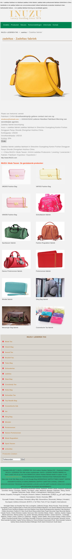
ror (24, 479)
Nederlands (46, 494)
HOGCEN (4, 484)
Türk (42, 502)
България (8, 502)
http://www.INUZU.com (9, 158)
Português (16, 494)
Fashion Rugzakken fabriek (45, 243)
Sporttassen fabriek (9, 243)
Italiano (38, 494)
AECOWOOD (28, 484)
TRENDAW (19, 484)
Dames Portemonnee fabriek (12, 271)
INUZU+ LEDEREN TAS (10, 32)
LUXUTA (42, 484)
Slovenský (52, 499)
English (53, 502)
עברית (47, 502)
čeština (15, 502)
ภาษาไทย (36, 502)
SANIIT (61, 479)
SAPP (48, 484)
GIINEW (68, 484)
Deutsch (31, 494)
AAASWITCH (12, 481)
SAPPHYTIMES (53, 479)
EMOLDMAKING (30, 481)
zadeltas (24, 32)
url (20, 479)
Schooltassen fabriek (43, 215)
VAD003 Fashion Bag (9, 186)
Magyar (68, 494)
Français (24, 494)
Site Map (16, 479)
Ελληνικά (23, 502)
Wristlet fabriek (7, 299)
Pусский (5, 499)
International (61, 502)
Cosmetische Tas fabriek (44, 327)
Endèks (6, 25)
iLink (10, 479)
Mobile (3, 494)
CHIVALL (54, 481)
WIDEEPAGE (42, 479)
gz (22, 479)
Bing (35, 479)
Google (31, 479)
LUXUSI (36, 484)
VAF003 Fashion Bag (43, 186)
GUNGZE (53, 484)
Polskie (11, 499)
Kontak (55, 25)
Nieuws (23, 25)
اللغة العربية (61, 494)
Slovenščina (43, 499)
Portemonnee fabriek (43, 271)
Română (27, 499)
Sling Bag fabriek (42, 299)
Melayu (59, 499)
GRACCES (61, 484)
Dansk (23, 497)
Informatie (47, 25)
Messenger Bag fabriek (10, 327)
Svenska (45, 497)
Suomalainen (30, 497)
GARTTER (47, 481)
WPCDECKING (26, 486)
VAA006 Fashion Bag (9, 215)
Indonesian (19, 499)
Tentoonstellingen (35, 25)
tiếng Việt (35, 499)
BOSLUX (20, 481)
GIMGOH (61, 481)
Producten (15, 25)
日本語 (53, 494)
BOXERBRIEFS (45, 486)
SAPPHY (39, 481)
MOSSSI (11, 484)
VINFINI (67, 479)
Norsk (38, 497)
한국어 (29, 502)
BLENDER (35, 486)
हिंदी (50, 497)
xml (27, 479)
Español (9, 494)
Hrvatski (66, 499)
